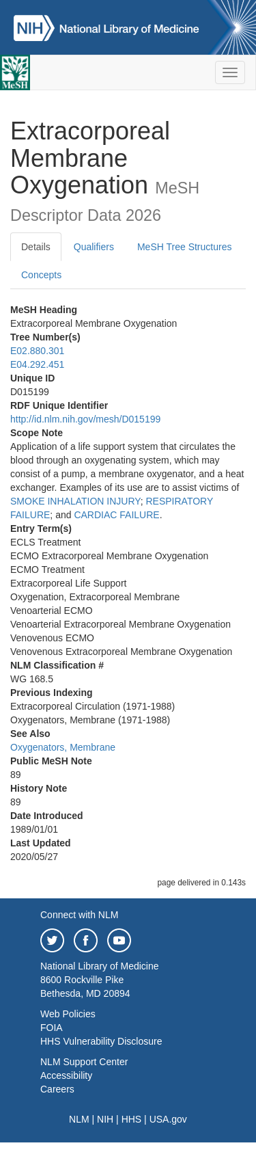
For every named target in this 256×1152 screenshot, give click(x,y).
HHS (132, 1119)
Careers (57, 1089)
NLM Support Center (84, 1061)
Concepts (41, 274)
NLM (79, 1119)
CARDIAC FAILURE (116, 514)
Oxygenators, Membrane (62, 747)
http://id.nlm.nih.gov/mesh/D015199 (85, 419)
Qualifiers (94, 246)
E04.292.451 (37, 364)
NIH (105, 1119)
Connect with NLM (79, 914)
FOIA (51, 1027)
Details (36, 246)
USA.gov (168, 1119)
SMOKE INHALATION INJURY (75, 501)
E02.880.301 (37, 350)
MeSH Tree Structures (184, 246)
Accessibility (66, 1075)
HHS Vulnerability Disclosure (101, 1041)
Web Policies (68, 1013)
